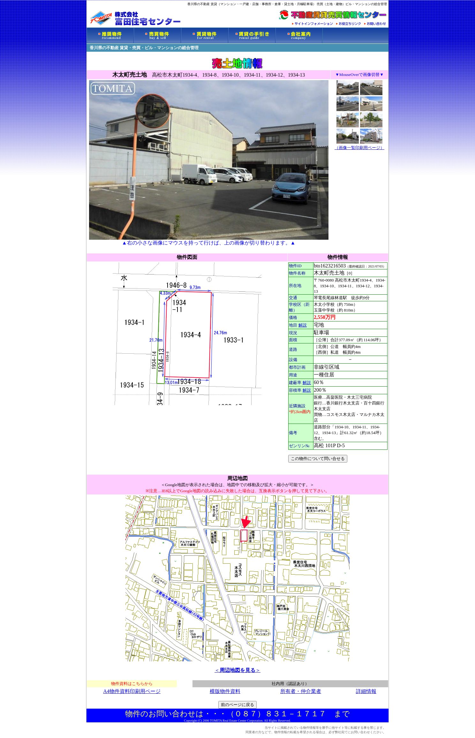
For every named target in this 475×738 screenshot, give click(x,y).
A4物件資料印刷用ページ (132, 691)
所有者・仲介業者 (300, 691)
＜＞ (237, 670)
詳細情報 (366, 691)
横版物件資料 (225, 691)
